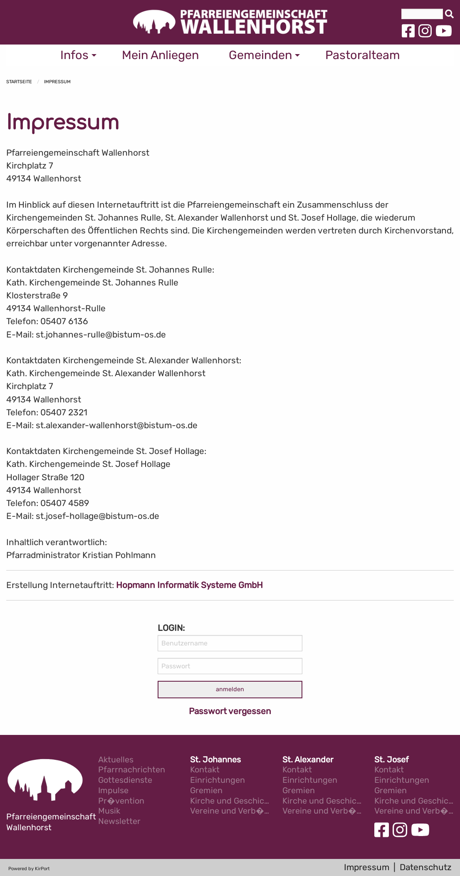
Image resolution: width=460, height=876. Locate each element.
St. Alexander (308, 760)
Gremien (206, 791)
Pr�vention (121, 801)
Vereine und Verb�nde (230, 811)
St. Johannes (215, 760)
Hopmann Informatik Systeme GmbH (189, 585)
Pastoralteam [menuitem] (362, 55)
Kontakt (205, 770)
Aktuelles (116, 760)
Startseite (19, 81)
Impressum (57, 81)
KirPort (42, 868)
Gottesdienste (125, 780)
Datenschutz (426, 867)
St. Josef (391, 760)
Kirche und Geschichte (230, 801)
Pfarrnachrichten (131, 770)
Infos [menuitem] (74, 55)
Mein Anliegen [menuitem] (160, 55)
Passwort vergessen (230, 711)
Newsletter (119, 821)
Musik (109, 811)
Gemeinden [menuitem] (260, 55)
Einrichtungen (217, 780)
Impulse (113, 791)
